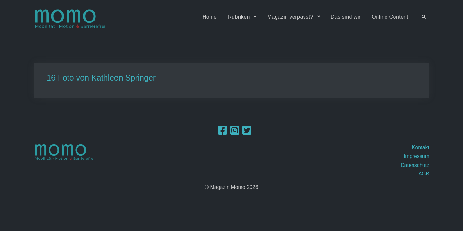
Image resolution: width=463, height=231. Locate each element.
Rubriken (239, 17)
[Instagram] (234, 132)
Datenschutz (415, 165)
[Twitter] (246, 132)
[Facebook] (222, 132)
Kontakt (420, 147)
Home (210, 17)
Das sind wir (346, 17)
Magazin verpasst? (290, 17)
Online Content (390, 17)
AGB (423, 173)
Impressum (416, 156)
